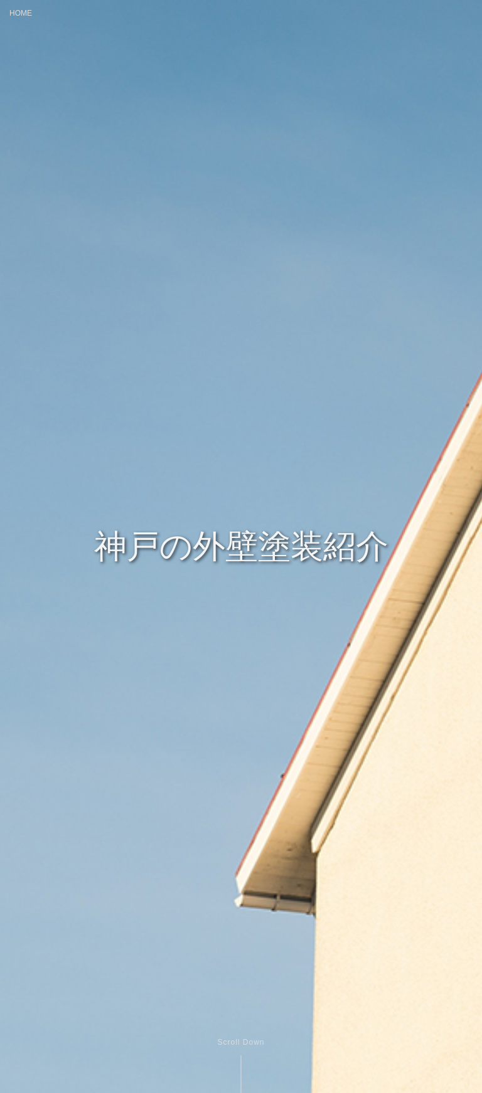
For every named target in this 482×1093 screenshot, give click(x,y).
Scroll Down (240, 1042)
